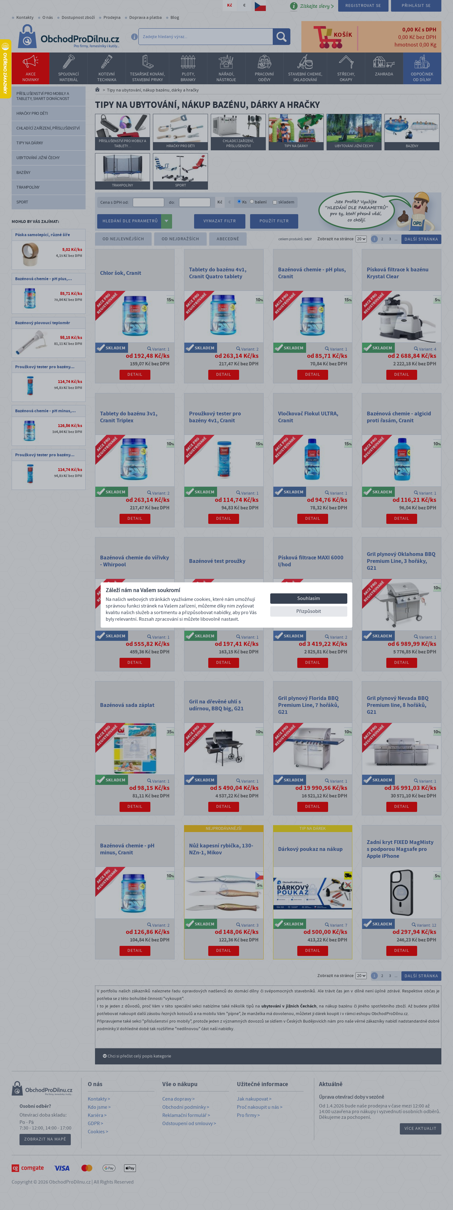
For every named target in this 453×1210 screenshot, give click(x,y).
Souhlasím (308, 598)
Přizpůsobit (308, 611)
